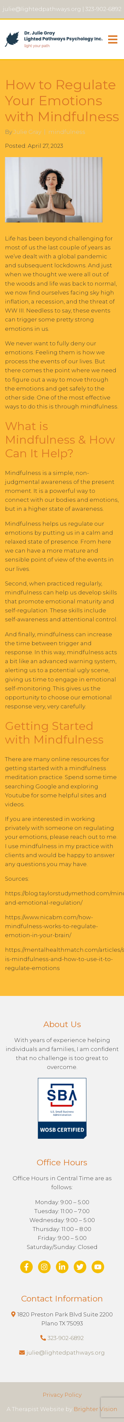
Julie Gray (27, 132)
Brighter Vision (95, 1409)
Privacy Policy (62, 1394)
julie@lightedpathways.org (65, 1352)
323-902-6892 (66, 1338)
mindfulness (66, 132)
